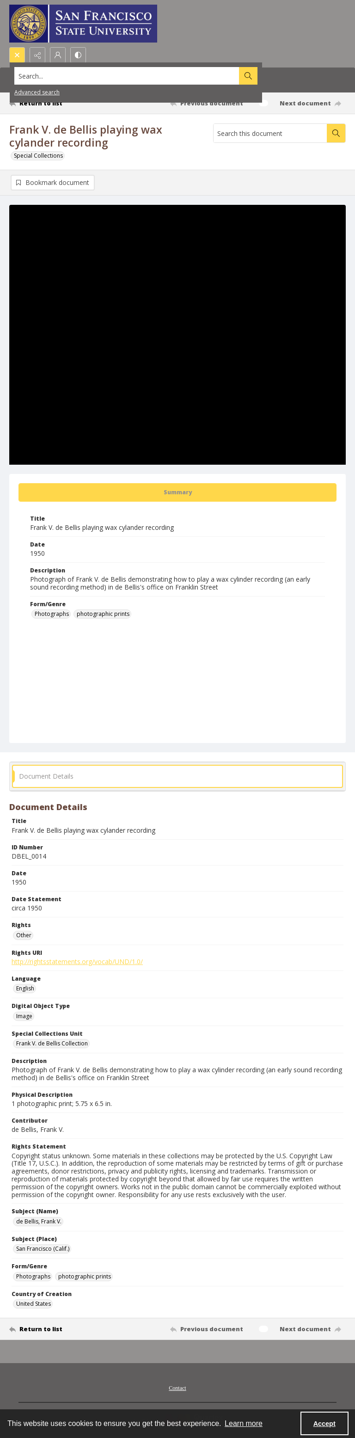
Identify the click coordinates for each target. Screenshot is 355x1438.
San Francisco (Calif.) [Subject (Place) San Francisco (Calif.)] (42, 1249)
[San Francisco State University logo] (83, 24)
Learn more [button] (244, 1423)
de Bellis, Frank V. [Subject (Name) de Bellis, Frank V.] (38, 1221)
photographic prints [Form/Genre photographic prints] (103, 614)
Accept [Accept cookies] (324, 1423)
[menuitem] (177, 1387)
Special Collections (38, 156)
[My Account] (57, 55)
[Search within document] (336, 133)
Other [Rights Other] (23, 935)
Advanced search (37, 92)
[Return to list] (53, 103)
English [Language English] (25, 988)
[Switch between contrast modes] (78, 55)
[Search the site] (142, 76)
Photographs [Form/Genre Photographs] (52, 614)
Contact (177, 1388)
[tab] (177, 492)
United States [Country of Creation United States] (33, 1304)
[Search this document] (270, 133)
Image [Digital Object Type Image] (24, 1016)
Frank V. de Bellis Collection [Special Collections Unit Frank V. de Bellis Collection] (52, 1043)
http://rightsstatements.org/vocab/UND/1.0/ (77, 961)
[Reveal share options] (37, 55)
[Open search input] (17, 55)
